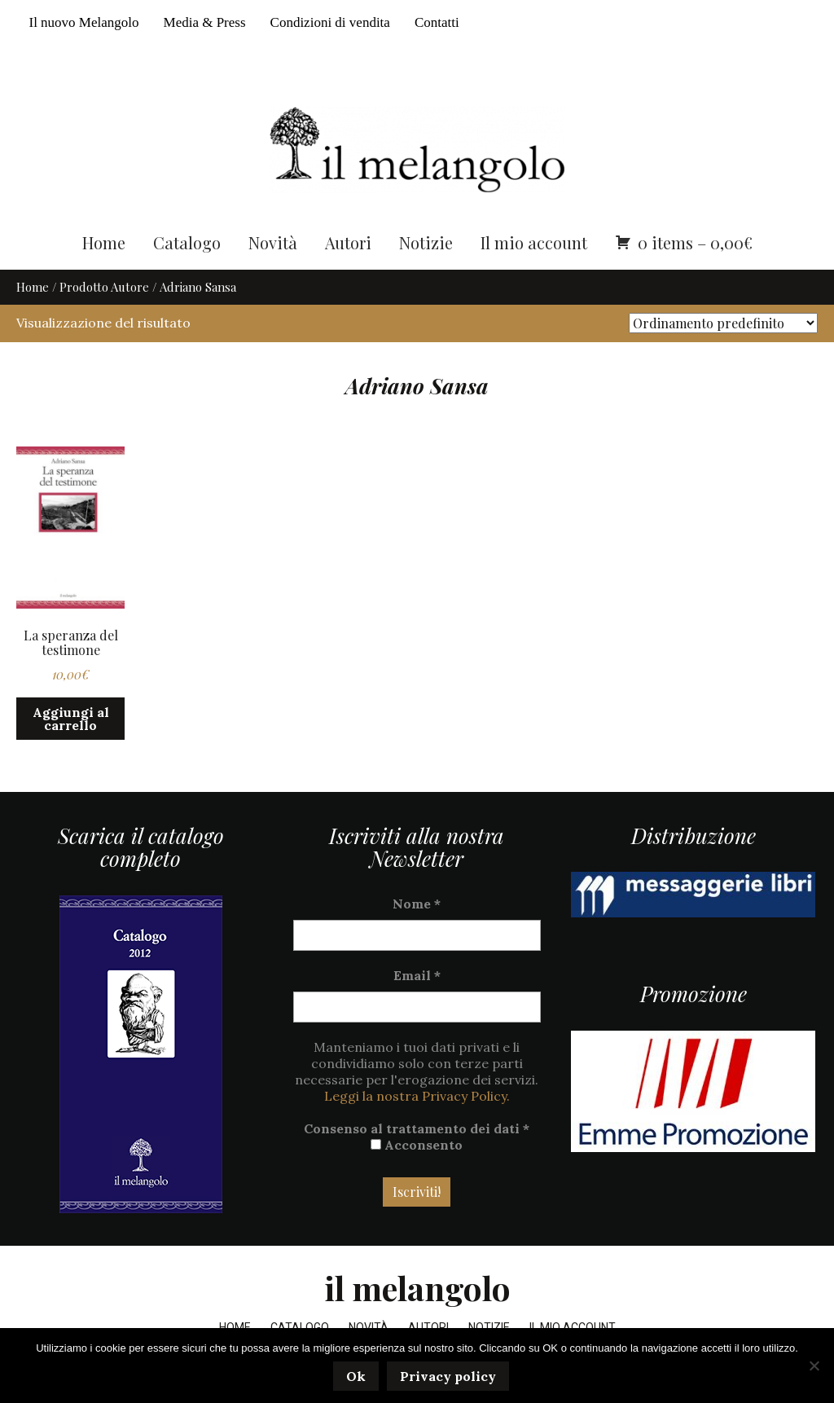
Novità (272, 242)
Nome (417, 904)
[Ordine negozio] (723, 324)
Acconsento (417, 1145)
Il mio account (534, 242)
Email (417, 976)
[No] (813, 1365)
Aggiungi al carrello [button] (71, 719)
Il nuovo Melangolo (83, 22)
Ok (356, 1376)
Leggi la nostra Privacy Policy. (417, 1097)
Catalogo (187, 242)
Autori (348, 242)
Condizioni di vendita (330, 22)
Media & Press (205, 22)
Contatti (437, 22)
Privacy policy (448, 1376)
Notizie (426, 242)
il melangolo (417, 1288)
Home (103, 242)
